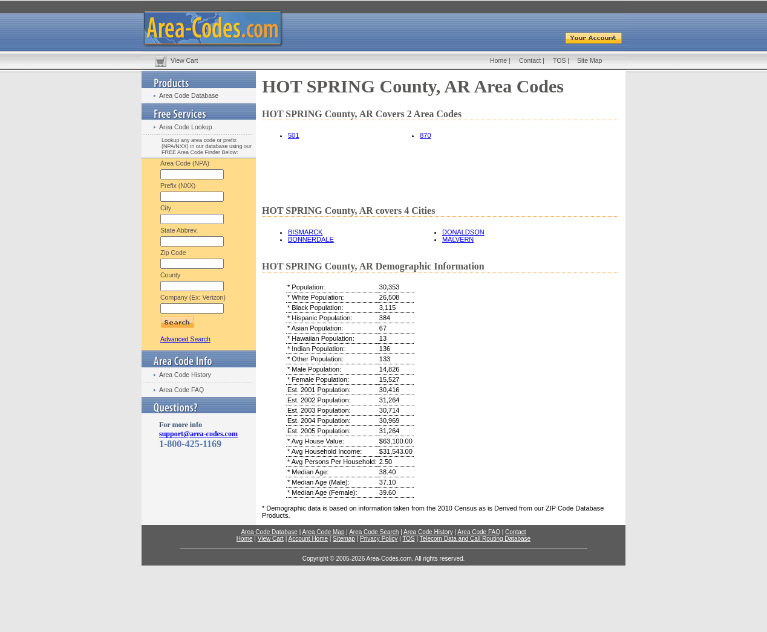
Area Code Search (374, 532)
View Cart (184, 60)
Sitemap (344, 538)
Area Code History (185, 374)
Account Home (308, 538)
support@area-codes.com (198, 434)
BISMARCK (305, 232)
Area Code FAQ (181, 389)
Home (498, 60)
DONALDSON (463, 232)
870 (425, 135)
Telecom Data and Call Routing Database (475, 538)
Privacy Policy (378, 538)
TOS (559, 60)
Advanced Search (185, 339)
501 (293, 135)
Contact (530, 60)
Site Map (589, 60)
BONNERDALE (311, 239)
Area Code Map (323, 532)
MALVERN (458, 239)
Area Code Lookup (185, 127)
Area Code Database (188, 95)
